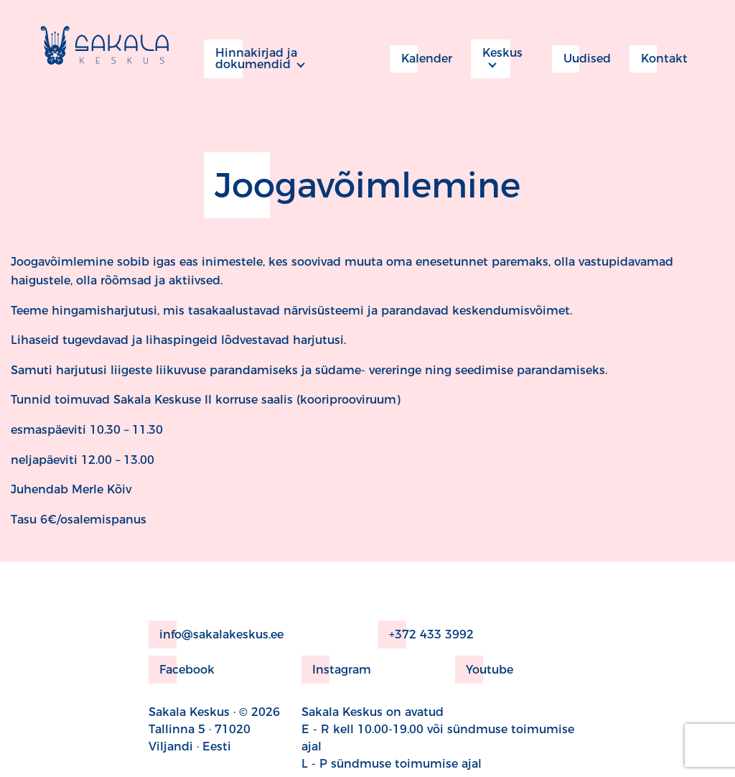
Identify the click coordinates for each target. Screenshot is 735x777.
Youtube (484, 670)
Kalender (421, 59)
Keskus (497, 58)
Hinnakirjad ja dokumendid (250, 58)
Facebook (182, 670)
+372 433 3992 (426, 634)
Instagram (336, 670)
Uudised (581, 59)
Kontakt (658, 59)
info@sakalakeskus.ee (216, 634)
